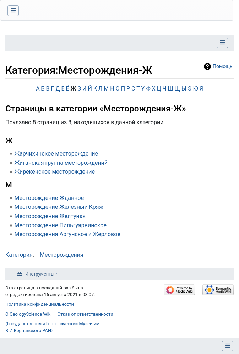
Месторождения (61, 254)
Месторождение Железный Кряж (59, 206)
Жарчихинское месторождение (56, 153)
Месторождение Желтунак (50, 216)
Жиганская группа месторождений (61, 162)
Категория (19, 254)
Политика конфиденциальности (39, 304)
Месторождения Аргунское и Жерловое (67, 234)
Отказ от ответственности (85, 314)
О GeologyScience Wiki (28, 314)
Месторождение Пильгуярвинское (61, 225)
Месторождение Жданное (49, 198)
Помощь (223, 66)
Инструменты (39, 274)
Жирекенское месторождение (55, 171)
